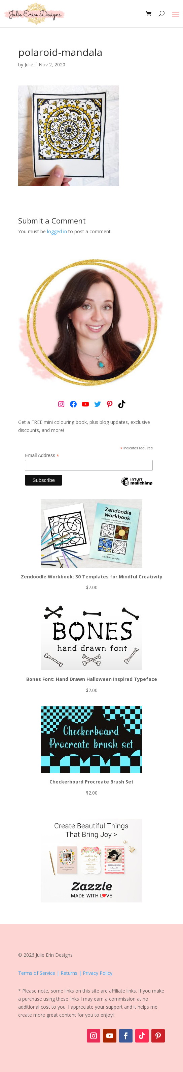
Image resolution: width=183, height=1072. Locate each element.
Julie (29, 64)
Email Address (42, 455)
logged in (57, 231)
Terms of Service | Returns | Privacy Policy (65, 973)
